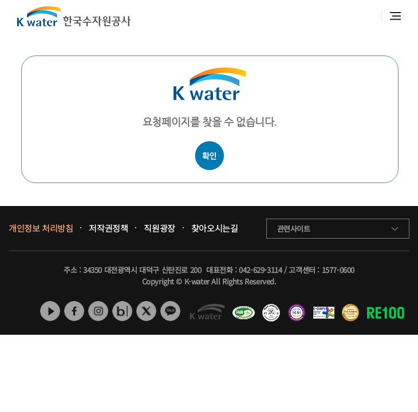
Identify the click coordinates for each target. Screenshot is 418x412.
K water (74, 16)
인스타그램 (98, 311)
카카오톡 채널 (170, 311)
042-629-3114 (260, 269)
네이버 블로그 (122, 311)
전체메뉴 (395, 16)
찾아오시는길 (214, 228)
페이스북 (74, 311)
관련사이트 (293, 228)
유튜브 (50, 311)
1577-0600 (338, 269)
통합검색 (366, 16)
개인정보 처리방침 (41, 228)
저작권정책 (108, 228)
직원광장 (159, 228)
